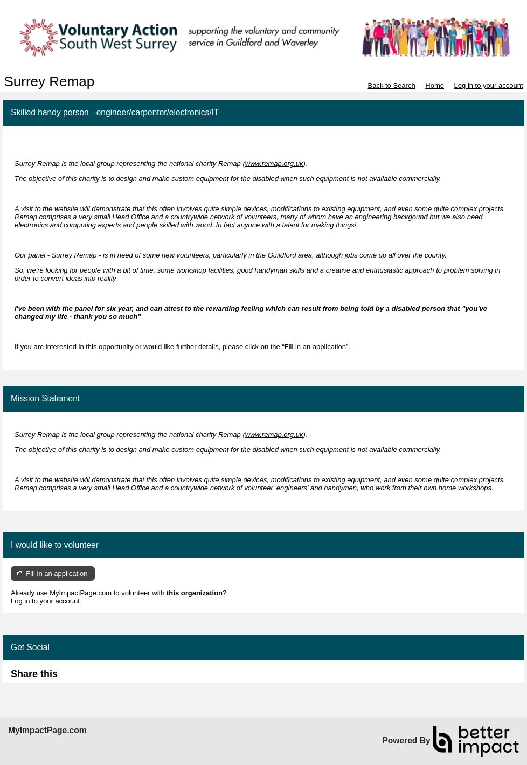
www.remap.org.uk (274, 163)
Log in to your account (488, 85)
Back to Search (391, 85)
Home (434, 85)
